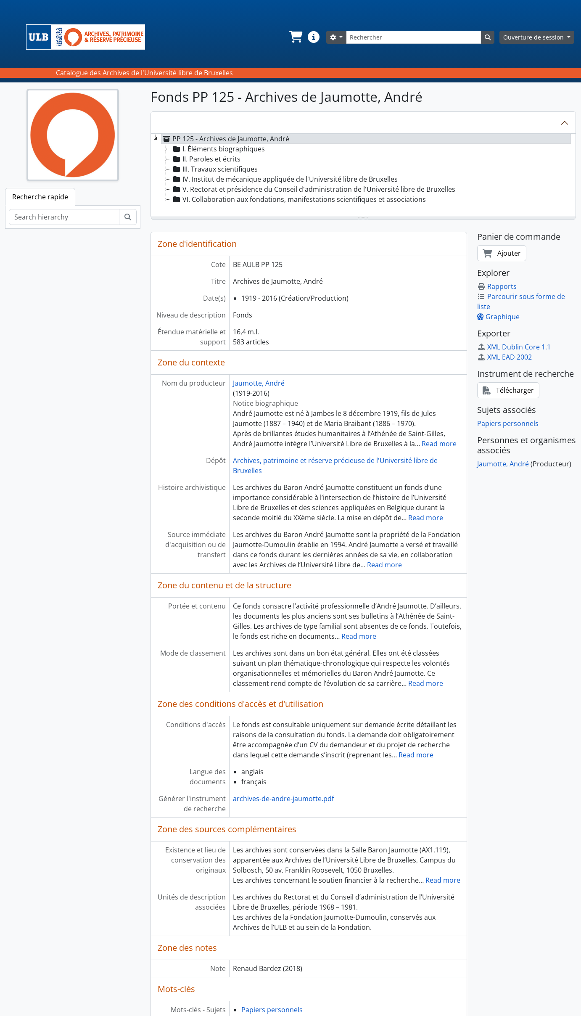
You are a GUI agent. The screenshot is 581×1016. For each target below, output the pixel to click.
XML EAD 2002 (504, 357)
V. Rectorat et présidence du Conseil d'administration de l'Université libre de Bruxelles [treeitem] (313, 189)
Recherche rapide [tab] (40, 196)
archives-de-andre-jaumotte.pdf (283, 798)
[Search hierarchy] (64, 217)
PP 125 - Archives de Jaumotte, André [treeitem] (225, 139)
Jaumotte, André (259, 383)
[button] (295, 37)
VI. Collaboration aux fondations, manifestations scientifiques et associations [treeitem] (299, 199)
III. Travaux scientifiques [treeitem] (215, 169)
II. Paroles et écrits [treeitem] (206, 159)
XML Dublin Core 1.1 (514, 347)
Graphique (498, 316)
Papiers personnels (272, 1009)
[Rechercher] (413, 37)
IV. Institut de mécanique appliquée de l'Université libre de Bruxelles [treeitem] (285, 179)
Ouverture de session (534, 37)
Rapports (497, 286)
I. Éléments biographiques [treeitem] (218, 149)
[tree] (363, 176)
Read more (439, 443)
